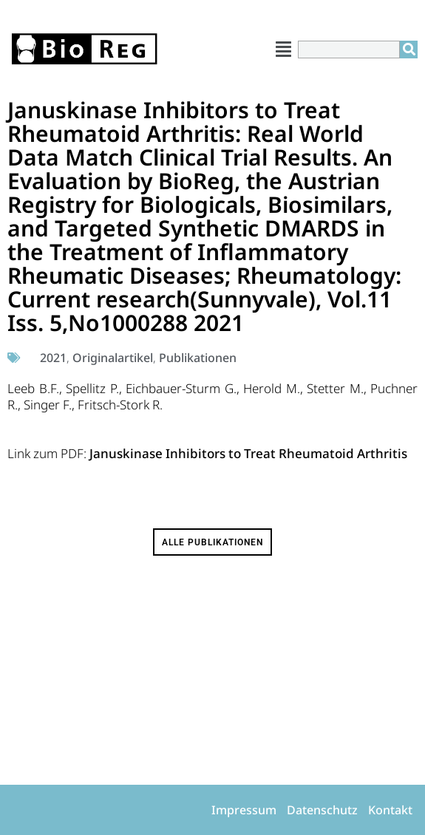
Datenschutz (322, 810)
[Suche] (409, 49)
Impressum (243, 810)
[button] (284, 49)
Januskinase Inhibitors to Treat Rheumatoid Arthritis (248, 453)
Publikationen (198, 358)
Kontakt (390, 810)
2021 (53, 358)
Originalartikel (112, 358)
